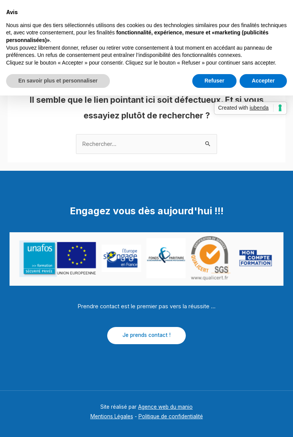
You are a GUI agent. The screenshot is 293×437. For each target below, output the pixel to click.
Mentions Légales (111, 416)
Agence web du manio (165, 407)
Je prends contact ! (146, 335)
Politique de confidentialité (170, 416)
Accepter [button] (263, 81)
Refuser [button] (214, 81)
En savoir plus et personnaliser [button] (58, 81)
